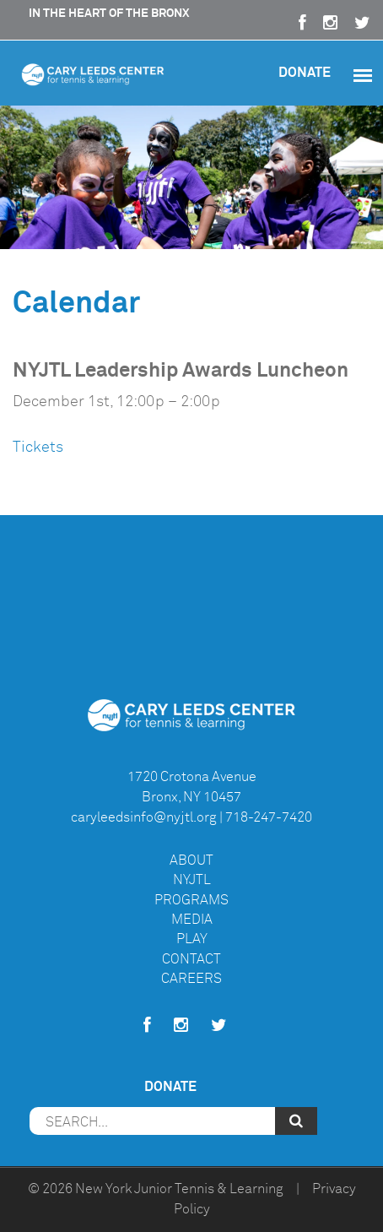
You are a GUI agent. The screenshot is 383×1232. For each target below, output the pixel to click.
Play (192, 939)
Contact (191, 959)
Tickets (38, 446)
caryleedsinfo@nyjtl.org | (147, 817)
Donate (304, 72)
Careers (191, 978)
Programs (191, 900)
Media (192, 919)
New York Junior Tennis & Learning (179, 1188)
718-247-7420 (268, 817)
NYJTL (192, 879)
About (191, 860)
